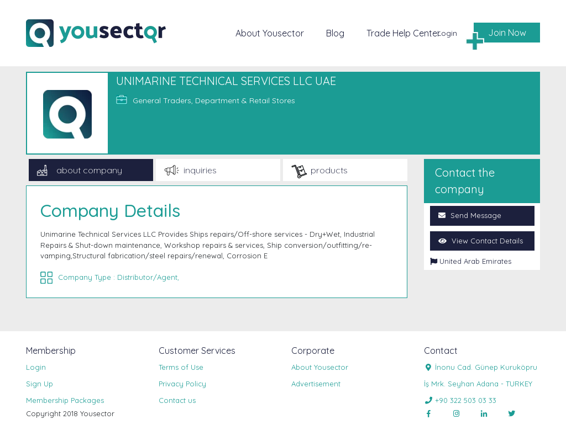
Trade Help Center (403, 33)
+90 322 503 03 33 (460, 400)
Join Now (507, 32)
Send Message (469, 215)
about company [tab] (89, 170)
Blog (335, 33)
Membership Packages (65, 400)
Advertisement (315, 383)
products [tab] (329, 170)
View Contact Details (480, 240)
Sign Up (39, 383)
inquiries (200, 170)
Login (447, 33)
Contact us (177, 400)
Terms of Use (181, 367)
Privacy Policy (182, 383)
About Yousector (269, 33)
